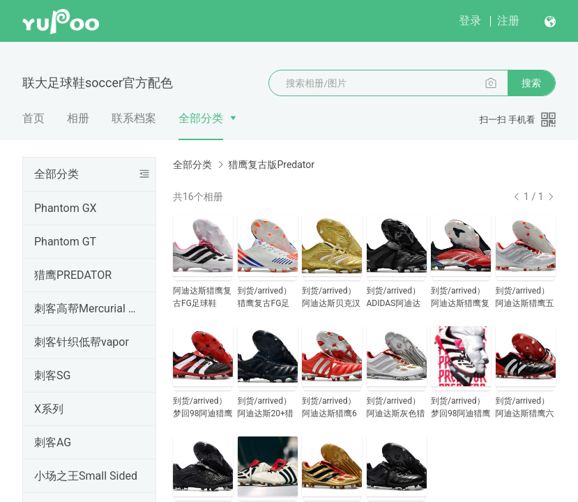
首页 (33, 118)
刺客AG (52, 442)
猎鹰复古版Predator (271, 164)
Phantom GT (65, 241)
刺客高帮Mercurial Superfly (86, 308)
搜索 (531, 83)
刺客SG (52, 375)
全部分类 (200, 118)
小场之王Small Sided (85, 475)
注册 (508, 20)
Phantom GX (65, 208)
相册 (78, 118)
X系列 (48, 409)
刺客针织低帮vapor (81, 342)
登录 (470, 20)
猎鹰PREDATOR (73, 275)
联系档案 (134, 118)
